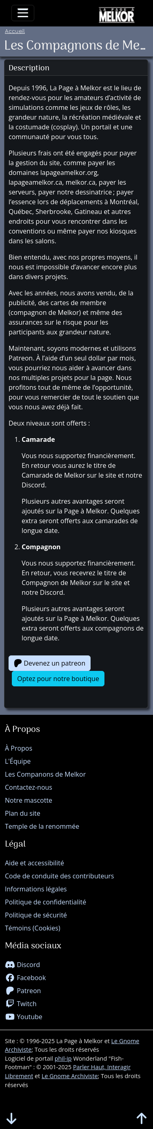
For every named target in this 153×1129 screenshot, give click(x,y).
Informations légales (36, 888)
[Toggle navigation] (22, 13)
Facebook (25, 977)
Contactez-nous (28, 787)
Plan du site (22, 813)
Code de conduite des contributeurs (59, 875)
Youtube (23, 1016)
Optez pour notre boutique (58, 678)
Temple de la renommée (42, 826)
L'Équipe (18, 761)
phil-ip (63, 1058)
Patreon (23, 990)
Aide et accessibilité (34, 862)
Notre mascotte (28, 800)
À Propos (18, 748)
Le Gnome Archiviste (70, 1076)
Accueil (15, 30)
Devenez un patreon (49, 663)
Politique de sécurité (36, 915)
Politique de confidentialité (45, 902)
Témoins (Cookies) (32, 928)
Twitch (21, 1003)
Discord (22, 964)
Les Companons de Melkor (45, 774)
